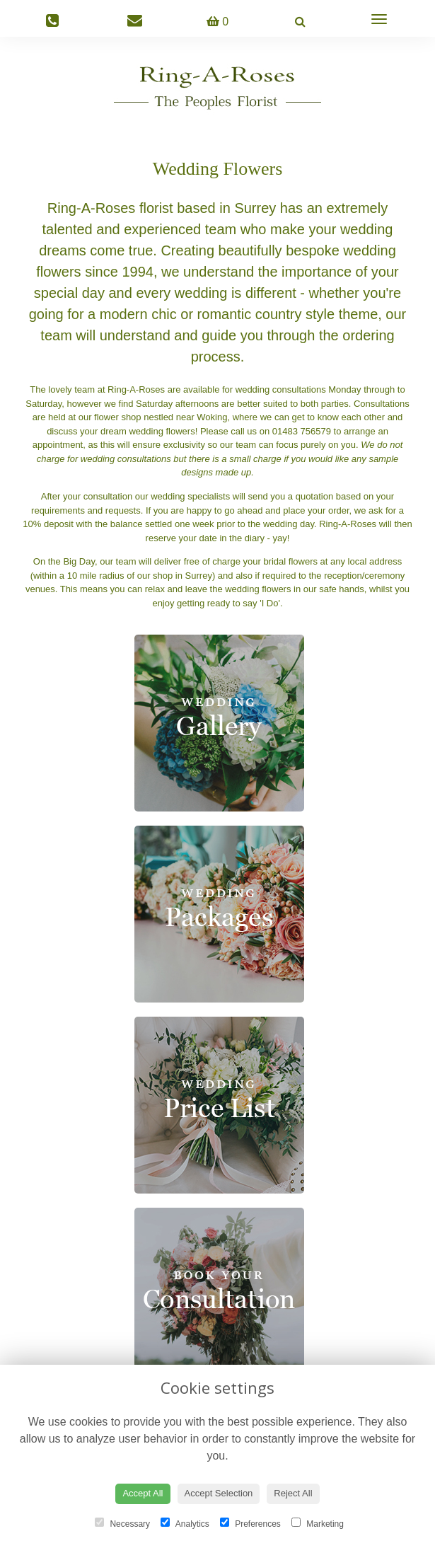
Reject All (293, 1493)
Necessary (122, 1523)
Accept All (142, 1493)
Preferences (250, 1523)
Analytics (185, 1523)
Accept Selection (219, 1493)
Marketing (317, 1523)
